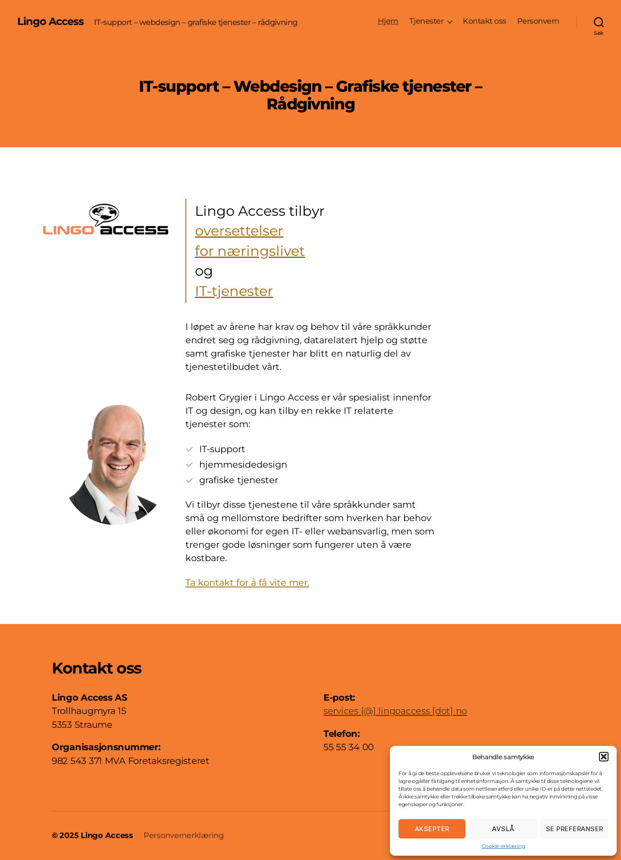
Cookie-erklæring (503, 846)
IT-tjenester (234, 291)
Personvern (538, 21)
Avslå (503, 829)
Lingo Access (50, 21)
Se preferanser (574, 829)
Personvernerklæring (184, 835)
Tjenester (426, 21)
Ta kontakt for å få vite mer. (247, 582)
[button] (603, 756)
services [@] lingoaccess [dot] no (395, 710)
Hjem (388, 21)
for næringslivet (250, 251)
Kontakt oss (484, 21)
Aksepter (432, 829)
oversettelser (239, 231)
